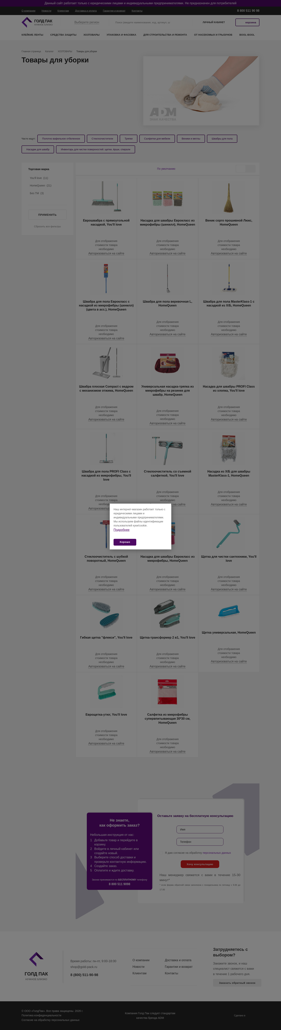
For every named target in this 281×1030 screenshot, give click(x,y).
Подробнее (122, 529)
